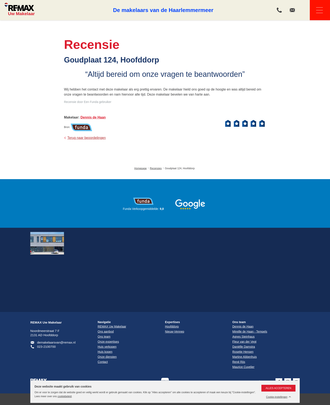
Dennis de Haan (242, 326)
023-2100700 (46, 346)
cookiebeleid (64, 396)
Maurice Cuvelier (243, 367)
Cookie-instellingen (276, 397)
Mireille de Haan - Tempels (249, 331)
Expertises (172, 322)
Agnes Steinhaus (243, 336)
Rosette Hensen (242, 351)
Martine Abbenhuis (244, 356)
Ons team (239, 322)
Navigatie (316, 10)
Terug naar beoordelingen (86, 138)
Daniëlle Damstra (243, 346)
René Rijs (238, 362)
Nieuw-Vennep (174, 331)
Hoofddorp (172, 326)
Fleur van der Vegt (244, 341)
